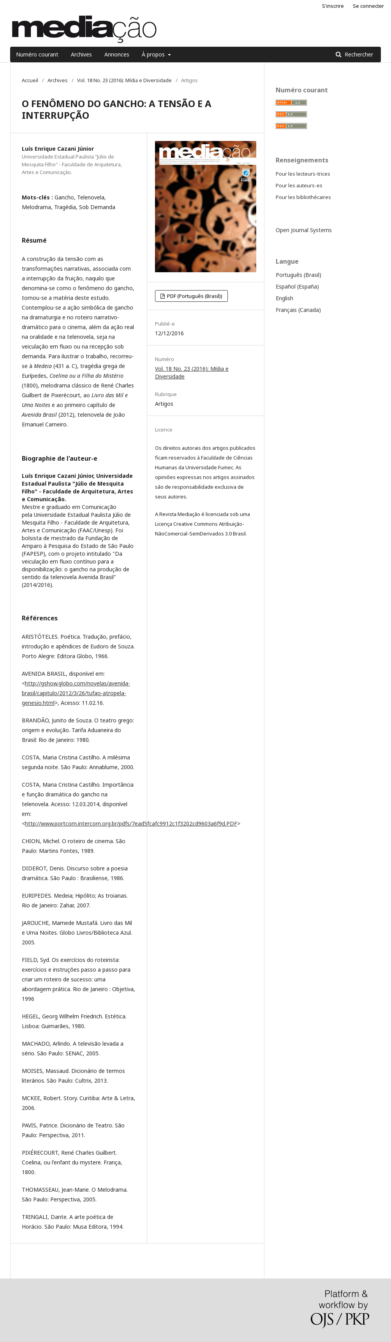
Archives (81, 54)
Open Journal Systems (304, 230)
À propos (154, 54)
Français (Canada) (298, 309)
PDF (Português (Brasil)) (194, 295)
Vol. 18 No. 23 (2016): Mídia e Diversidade (124, 80)
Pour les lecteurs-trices (303, 173)
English (284, 298)
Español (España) (297, 286)
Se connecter (368, 5)
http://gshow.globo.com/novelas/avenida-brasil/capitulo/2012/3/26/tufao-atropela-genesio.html (76, 693)
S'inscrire (333, 5)
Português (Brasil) (298, 274)
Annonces (116, 54)
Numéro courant (37, 54)
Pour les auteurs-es (299, 185)
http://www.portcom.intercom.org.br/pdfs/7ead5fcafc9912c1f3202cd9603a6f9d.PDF (131, 823)
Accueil (30, 80)
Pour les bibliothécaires (303, 197)
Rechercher (358, 54)
